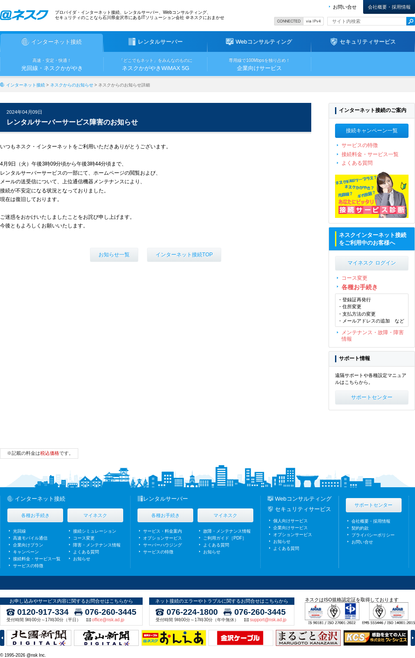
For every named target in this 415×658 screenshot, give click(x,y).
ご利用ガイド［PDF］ (224, 538)
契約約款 (360, 528)
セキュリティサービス (303, 509)
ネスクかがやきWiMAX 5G (156, 64)
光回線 (19, 531)
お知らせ (81, 558)
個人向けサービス (290, 520)
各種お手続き (360, 287)
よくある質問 (357, 163)
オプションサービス (162, 538)
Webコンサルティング (303, 498)
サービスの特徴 (360, 145)
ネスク (24, 15)
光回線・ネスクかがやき (52, 64)
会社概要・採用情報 (389, 7)
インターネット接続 (25, 85)
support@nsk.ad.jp (268, 620)
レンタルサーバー (165, 498)
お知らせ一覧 (114, 255)
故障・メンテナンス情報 (227, 531)
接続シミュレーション (94, 531)
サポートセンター (372, 397)
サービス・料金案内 (162, 531)
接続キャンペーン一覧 (372, 131)
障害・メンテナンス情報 (97, 545)
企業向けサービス (259, 64)
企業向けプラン (28, 545)
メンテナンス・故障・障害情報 (373, 335)
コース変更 (354, 278)
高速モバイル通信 (30, 538)
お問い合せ (345, 7)
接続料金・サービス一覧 (370, 154)
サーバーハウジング (162, 545)
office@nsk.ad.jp (108, 620)
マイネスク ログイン (372, 263)
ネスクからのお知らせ (71, 85)
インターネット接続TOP (184, 255)
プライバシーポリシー (373, 535)
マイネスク (95, 515)
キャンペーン (26, 551)
